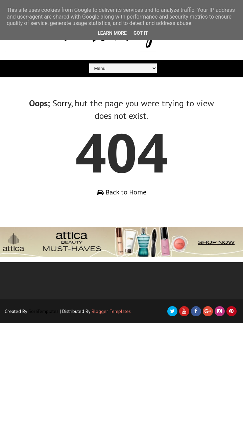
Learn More (112, 33)
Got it (140, 33)
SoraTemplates (43, 311)
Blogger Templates (111, 311)
